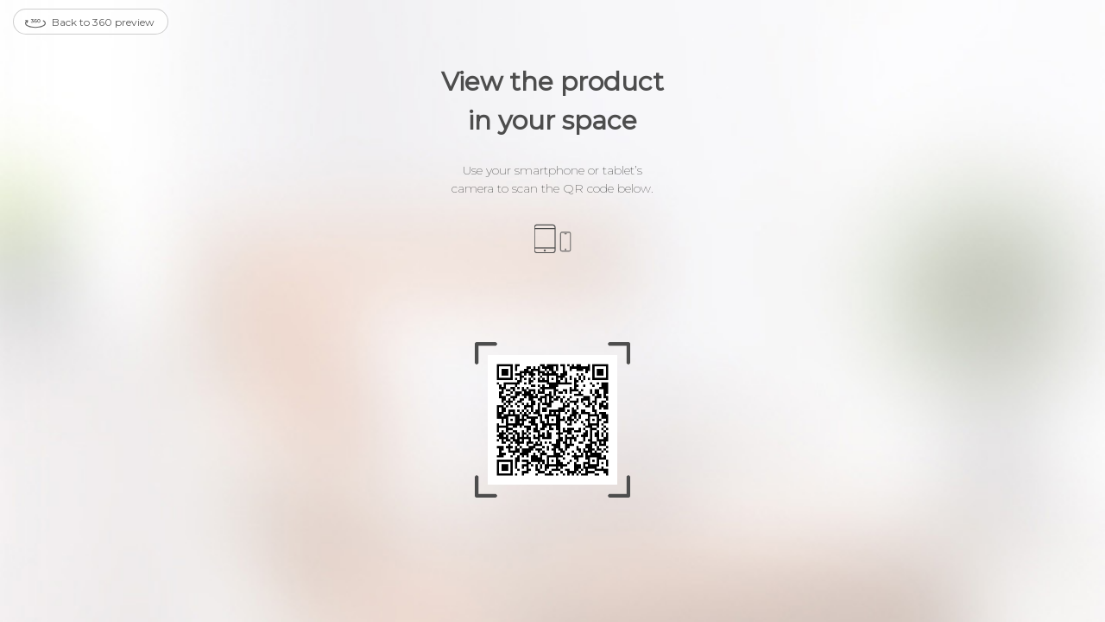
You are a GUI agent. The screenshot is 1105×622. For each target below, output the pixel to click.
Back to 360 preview (90, 23)
